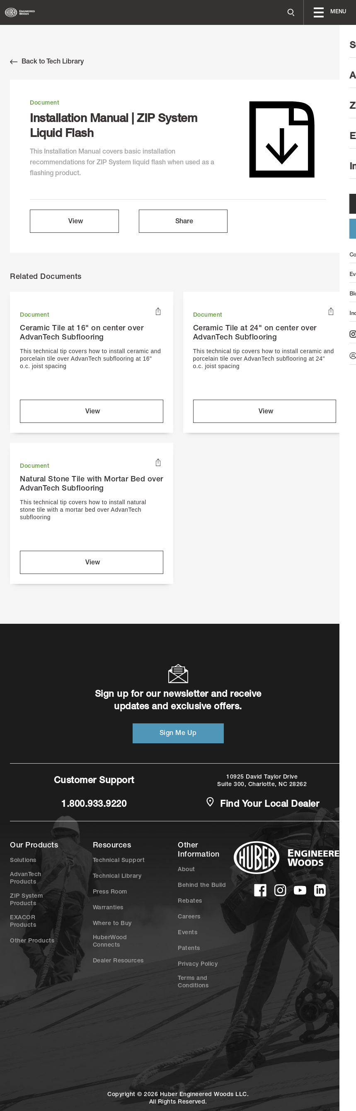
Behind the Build (202, 886)
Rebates (190, 901)
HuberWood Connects (110, 941)
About (186, 870)
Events (187, 933)
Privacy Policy (198, 964)
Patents (189, 949)
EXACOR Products (23, 921)
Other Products (32, 941)
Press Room (110, 892)
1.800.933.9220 (93, 804)
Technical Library (117, 876)
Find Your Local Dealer (262, 803)
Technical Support (119, 861)
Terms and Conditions (193, 982)
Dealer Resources (118, 961)
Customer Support (94, 781)
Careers (189, 917)
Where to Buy (112, 924)
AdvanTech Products (25, 878)
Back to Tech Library (47, 62)
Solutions (23, 861)
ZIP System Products (26, 900)
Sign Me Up (178, 733)
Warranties (108, 908)
